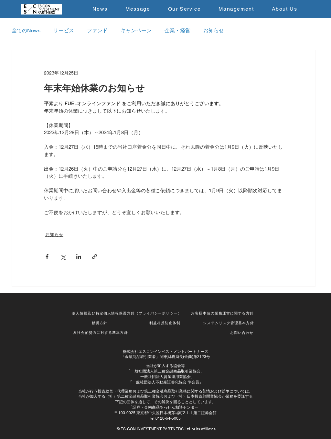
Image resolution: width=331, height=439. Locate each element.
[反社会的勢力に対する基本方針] (101, 333)
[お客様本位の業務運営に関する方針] (223, 313)
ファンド (97, 30)
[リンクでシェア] (94, 257)
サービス (63, 30)
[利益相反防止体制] (165, 323)
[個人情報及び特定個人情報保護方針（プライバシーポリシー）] (127, 313)
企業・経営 (177, 30)
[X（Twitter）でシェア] (63, 257)
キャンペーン (136, 30)
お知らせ (213, 30)
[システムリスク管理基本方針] (229, 323)
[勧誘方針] (100, 323)
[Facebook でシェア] (47, 257)
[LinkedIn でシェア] (79, 257)
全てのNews (26, 30)
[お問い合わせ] (242, 333)
